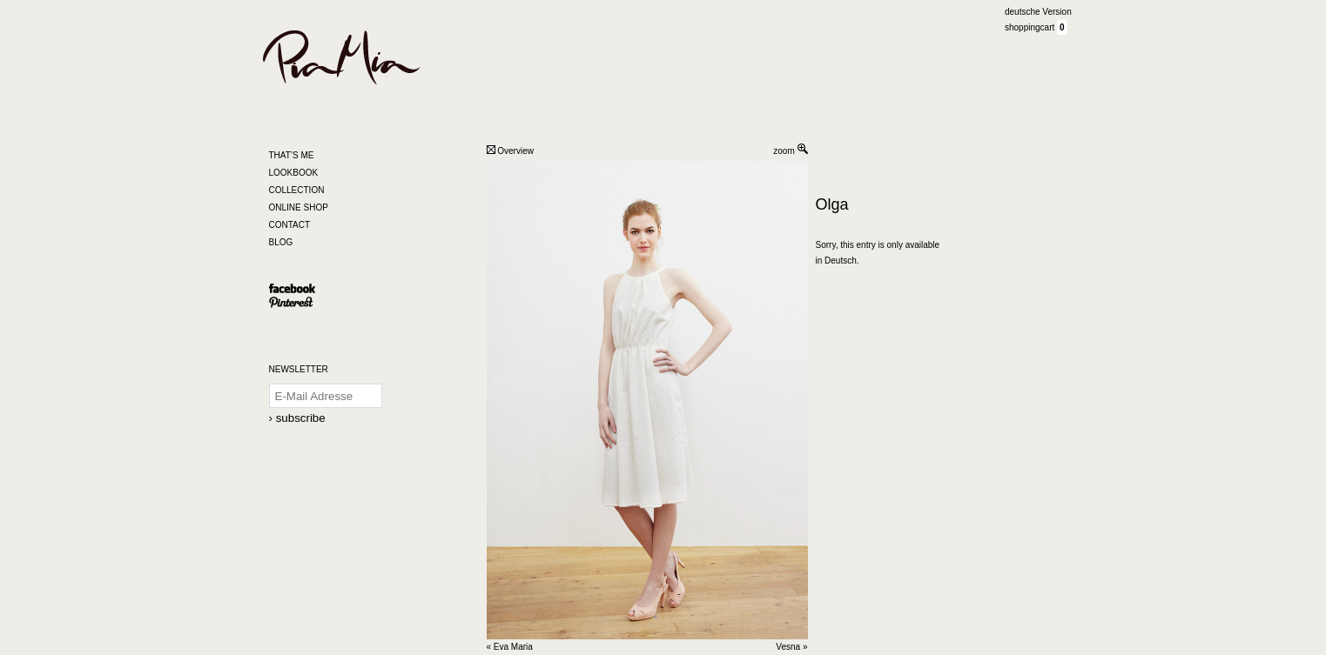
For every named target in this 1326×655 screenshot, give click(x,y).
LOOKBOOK (294, 172)
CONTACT (290, 225)
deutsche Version (1038, 12)
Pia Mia (364, 57)
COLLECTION (297, 190)
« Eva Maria (510, 647)
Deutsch (841, 260)
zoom (790, 151)
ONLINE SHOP (298, 207)
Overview (510, 151)
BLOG (281, 242)
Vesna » (791, 647)
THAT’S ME (291, 155)
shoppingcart (1031, 27)
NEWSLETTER (298, 369)
